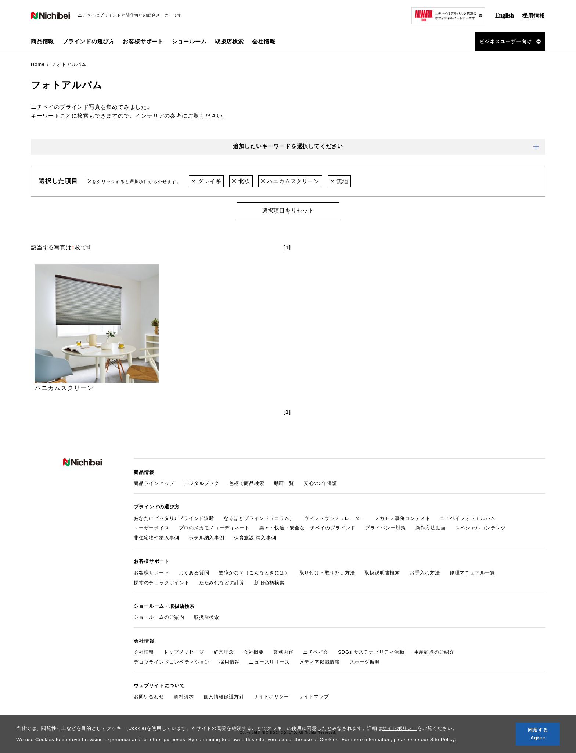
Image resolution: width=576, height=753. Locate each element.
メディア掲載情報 (319, 661)
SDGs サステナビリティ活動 (371, 651)
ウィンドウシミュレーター (334, 517)
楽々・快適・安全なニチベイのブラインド (307, 527)
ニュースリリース (269, 661)
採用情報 (533, 16)
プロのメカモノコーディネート (214, 527)
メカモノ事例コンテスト (403, 517)
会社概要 (254, 651)
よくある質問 (194, 572)
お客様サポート (151, 572)
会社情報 (144, 651)
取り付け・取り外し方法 (327, 572)
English (504, 15)
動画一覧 (284, 483)
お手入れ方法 (425, 572)
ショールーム (189, 41)
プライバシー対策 (385, 527)
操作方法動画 (430, 527)
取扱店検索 (229, 41)
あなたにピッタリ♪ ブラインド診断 (174, 517)
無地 (339, 181)
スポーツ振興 (364, 661)
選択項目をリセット (288, 210)
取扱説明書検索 (382, 572)
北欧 (241, 181)
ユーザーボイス (151, 527)
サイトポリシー (399, 728)
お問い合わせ (149, 695)
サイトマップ (314, 695)
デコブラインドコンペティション (172, 661)
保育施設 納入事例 (255, 537)
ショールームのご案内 (159, 616)
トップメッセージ (183, 651)
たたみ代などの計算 (222, 582)
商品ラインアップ (154, 483)
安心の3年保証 (320, 483)
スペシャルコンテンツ (480, 527)
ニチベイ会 (315, 651)
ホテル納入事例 (206, 537)
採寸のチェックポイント (162, 582)
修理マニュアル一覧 (472, 572)
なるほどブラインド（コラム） (259, 517)
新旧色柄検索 (269, 582)
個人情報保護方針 (224, 695)
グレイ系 (206, 181)
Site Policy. (443, 739)
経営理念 (224, 651)
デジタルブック (201, 483)
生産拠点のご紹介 (434, 651)
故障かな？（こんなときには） (254, 572)
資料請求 (184, 695)
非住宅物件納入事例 (156, 537)
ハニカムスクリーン (290, 181)
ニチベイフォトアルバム (468, 517)
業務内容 (283, 651)
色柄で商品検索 (246, 483)
